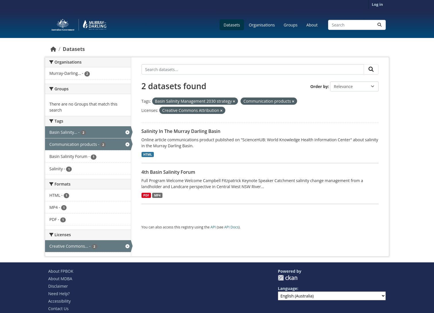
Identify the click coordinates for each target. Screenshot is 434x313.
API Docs (231, 227)
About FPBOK (60, 271)
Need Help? (59, 293)
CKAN (287, 278)
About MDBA (60, 278)
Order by (319, 86)
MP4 (157, 195)
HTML (147, 154)
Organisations (262, 25)
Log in (377, 4)
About (311, 25)
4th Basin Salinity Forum (168, 172)
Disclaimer (58, 286)
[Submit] (379, 25)
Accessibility (59, 301)
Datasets (232, 25)
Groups (290, 25)
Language (287, 288)
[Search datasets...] (357, 25)
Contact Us (58, 308)
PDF (146, 195)
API (213, 227)
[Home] (53, 48)
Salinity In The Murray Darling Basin (181, 131)
